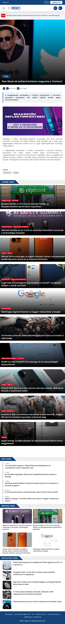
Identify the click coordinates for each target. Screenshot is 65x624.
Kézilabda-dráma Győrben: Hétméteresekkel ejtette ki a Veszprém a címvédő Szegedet (33, 15)
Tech (6, 76)
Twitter (16, 173)
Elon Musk (7, 173)
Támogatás (56, 2)
